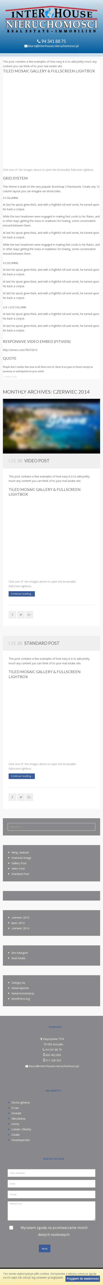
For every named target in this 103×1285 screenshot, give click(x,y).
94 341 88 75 (53, 41)
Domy (15, 1124)
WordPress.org (20, 999)
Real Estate (18, 958)
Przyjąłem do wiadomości (83, 1278)
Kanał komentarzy (22, 993)
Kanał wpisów (20, 988)
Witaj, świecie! (20, 852)
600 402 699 (53, 1055)
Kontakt (16, 1113)
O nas (15, 1108)
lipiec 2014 (18, 923)
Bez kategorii (19, 953)
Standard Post (42, 643)
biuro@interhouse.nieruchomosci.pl (51, 46)
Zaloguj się (18, 982)
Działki (15, 1134)
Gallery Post (18, 863)
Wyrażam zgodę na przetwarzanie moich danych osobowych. (54, 1231)
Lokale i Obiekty (21, 1129)
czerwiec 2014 (20, 928)
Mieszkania (18, 1118)
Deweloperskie (20, 1140)
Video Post (37, 460)
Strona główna (20, 1102)
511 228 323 (53, 1060)
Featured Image (21, 858)
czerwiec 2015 (20, 917)
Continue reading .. (22, 593)
